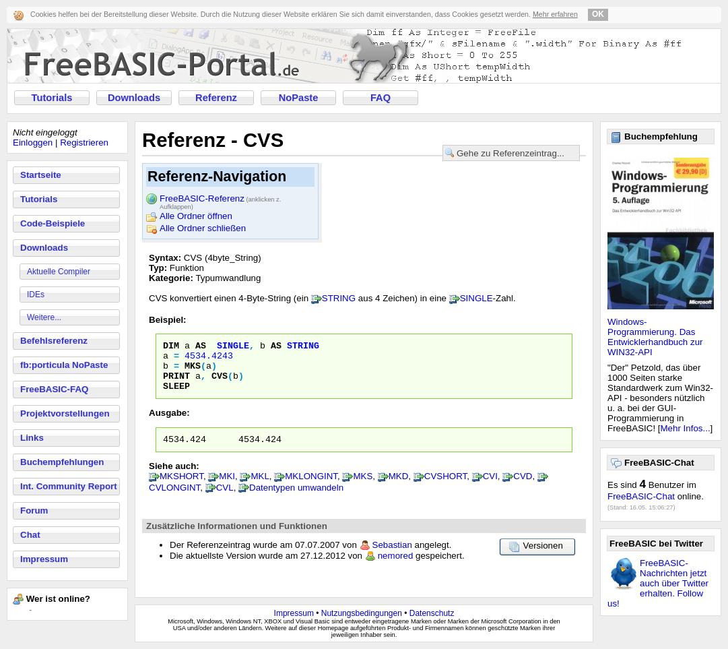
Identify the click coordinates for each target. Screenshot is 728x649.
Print (176, 383)
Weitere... (44, 317)
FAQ (380, 97)
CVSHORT (445, 488)
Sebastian (392, 557)
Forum (34, 510)
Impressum (44, 559)
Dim (171, 347)
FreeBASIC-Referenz (220, 199)
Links (32, 438)
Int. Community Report (68, 486)
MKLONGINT (311, 488)
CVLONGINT (174, 500)
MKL (260, 488)
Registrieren (84, 142)
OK (598, 14)
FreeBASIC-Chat (641, 496)
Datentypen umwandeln (296, 500)
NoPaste (299, 97)
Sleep (176, 396)
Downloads (134, 97)
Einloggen (33, 142)
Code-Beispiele (52, 223)
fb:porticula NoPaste (64, 365)
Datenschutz (432, 613)
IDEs (35, 294)
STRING (339, 298)
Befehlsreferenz (54, 341)
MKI (227, 488)
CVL (225, 500)
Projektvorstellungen (65, 413)
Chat (30, 535)
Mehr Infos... (685, 428)
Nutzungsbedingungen (361, 613)
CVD (522, 488)
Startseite (40, 175)
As (200, 347)
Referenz (216, 97)
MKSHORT (181, 488)
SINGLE (476, 298)
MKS (193, 371)
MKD (399, 488)
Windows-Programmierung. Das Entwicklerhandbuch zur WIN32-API (655, 337)
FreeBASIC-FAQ (54, 389)
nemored (395, 568)
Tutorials (52, 97)
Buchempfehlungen (62, 462)
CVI (490, 488)
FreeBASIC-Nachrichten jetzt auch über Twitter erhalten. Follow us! (657, 583)
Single (233, 347)
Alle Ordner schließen (203, 228)
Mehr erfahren (555, 14)
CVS (219, 383)
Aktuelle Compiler (58, 271)
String (303, 347)
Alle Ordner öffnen (196, 216)
